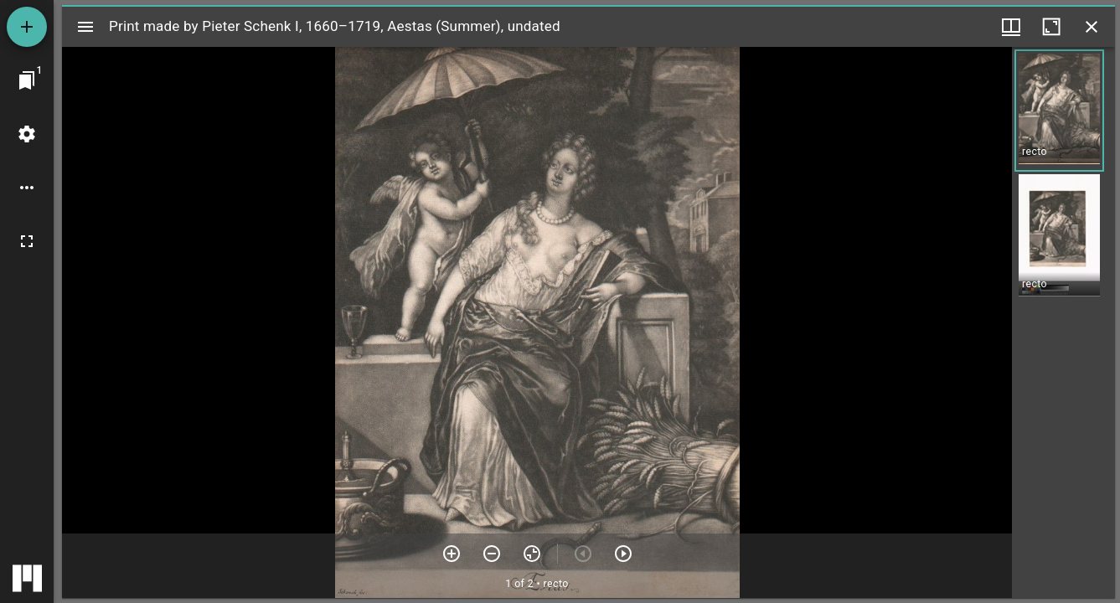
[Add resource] (27, 27)
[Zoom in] (451, 553)
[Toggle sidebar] (85, 27)
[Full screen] (27, 241)
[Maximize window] (1051, 27)
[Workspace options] (27, 188)
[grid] (1063, 322)
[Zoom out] (492, 553)
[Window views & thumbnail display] (1011, 27)
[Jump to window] (27, 80)
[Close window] (1091, 27)
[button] (1059, 111)
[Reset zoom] (532, 553)
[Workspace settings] (27, 134)
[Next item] (623, 553)
